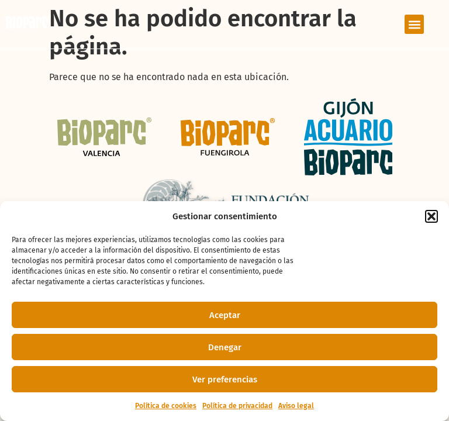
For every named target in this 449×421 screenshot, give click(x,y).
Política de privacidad (237, 406)
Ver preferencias (224, 379)
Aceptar (224, 315)
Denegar (224, 347)
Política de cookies (165, 406)
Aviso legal (296, 406)
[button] (431, 216)
